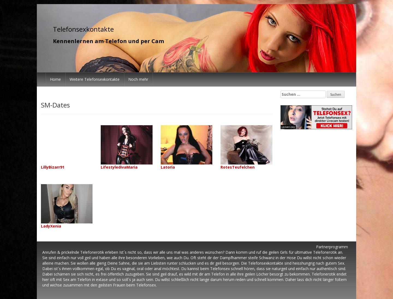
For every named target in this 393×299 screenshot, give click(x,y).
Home (55, 79)
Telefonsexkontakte (83, 29)
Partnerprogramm (332, 246)
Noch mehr (138, 79)
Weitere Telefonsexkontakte (95, 79)
